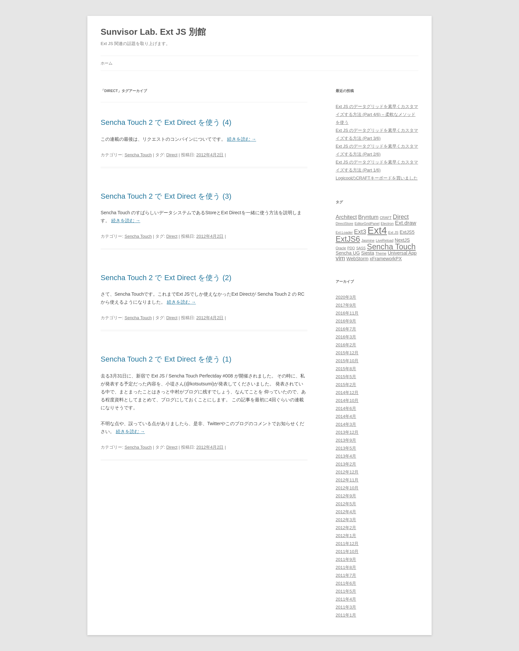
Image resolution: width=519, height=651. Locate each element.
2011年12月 (347, 543)
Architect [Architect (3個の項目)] (346, 217)
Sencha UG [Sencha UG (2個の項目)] (348, 253)
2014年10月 (347, 400)
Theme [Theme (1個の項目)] (380, 253)
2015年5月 (346, 376)
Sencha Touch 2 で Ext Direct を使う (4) (166, 122)
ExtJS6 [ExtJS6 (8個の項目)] (348, 239)
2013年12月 (347, 432)
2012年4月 (346, 511)
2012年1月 (346, 535)
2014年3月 (346, 424)
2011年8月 (346, 567)
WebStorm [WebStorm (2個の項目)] (358, 258)
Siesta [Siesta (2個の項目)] (367, 253)
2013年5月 (346, 448)
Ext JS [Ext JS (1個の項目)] (393, 232)
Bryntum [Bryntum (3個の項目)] (368, 217)
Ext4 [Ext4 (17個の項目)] (377, 230)
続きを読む (241, 139)
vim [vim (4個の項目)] (340, 258)
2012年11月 (347, 479)
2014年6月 (346, 408)
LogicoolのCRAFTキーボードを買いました (377, 177)
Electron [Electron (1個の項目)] (387, 223)
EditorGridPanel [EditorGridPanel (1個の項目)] (366, 223)
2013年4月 (346, 456)
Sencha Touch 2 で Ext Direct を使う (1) (166, 359)
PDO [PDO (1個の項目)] (351, 248)
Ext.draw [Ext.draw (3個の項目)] (405, 223)
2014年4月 (346, 416)
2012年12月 (347, 472)
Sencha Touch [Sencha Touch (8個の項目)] (391, 246)
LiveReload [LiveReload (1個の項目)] (384, 240)
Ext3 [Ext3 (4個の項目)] (360, 231)
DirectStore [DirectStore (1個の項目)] (344, 223)
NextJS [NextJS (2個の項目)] (402, 240)
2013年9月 (346, 440)
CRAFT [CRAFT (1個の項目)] (386, 218)
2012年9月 (346, 495)
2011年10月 (347, 551)
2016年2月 (346, 344)
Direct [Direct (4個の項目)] (401, 216)
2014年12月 (347, 392)
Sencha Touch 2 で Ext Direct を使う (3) (166, 196)
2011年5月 (346, 591)
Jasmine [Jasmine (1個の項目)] (368, 240)
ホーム (107, 63)
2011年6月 (346, 583)
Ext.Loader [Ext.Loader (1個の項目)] (344, 232)
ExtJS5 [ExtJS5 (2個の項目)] (407, 232)
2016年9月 (346, 321)
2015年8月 (346, 368)
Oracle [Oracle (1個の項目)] (341, 248)
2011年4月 (346, 599)
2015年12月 (347, 352)
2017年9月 (346, 305)
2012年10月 (347, 487)
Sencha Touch (138, 154)
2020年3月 (346, 297)
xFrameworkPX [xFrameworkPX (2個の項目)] (386, 258)
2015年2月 (346, 384)
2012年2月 (346, 527)
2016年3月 (346, 336)
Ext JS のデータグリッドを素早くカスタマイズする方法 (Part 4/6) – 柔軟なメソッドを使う (377, 114)
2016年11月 (347, 313)
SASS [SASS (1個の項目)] (360, 248)
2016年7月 (346, 328)
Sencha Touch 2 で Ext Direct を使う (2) (166, 278)
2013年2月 (346, 464)
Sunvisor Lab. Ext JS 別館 (153, 32)
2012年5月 (346, 503)
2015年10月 (347, 360)
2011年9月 (346, 559)
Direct (171, 154)
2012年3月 (346, 519)
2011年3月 (346, 607)
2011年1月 (346, 615)
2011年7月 (346, 575)
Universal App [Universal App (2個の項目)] (402, 253)
